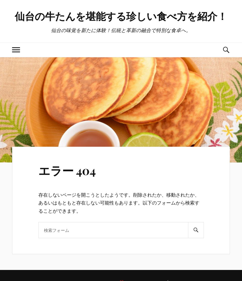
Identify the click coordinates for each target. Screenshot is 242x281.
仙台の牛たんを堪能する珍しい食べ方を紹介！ (121, 16)
